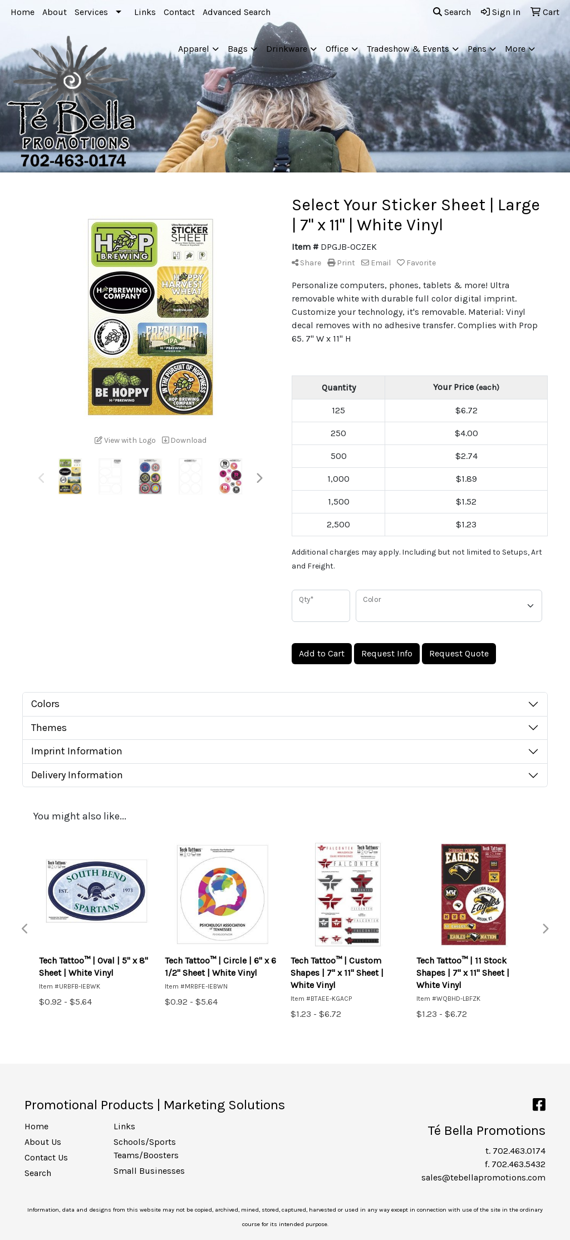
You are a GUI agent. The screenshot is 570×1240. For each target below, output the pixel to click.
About (54, 12)
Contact (179, 12)
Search (452, 12)
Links (145, 12)
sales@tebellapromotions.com (483, 1177)
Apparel (193, 48)
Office (337, 48)
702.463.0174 (519, 1150)
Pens (477, 48)
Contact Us (46, 1157)
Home (23, 12)
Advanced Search (237, 12)
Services (91, 12)
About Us (42, 1142)
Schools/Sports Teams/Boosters (146, 1148)
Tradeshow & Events (408, 48)
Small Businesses (149, 1170)
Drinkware (286, 48)
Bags (238, 48)
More (515, 48)
